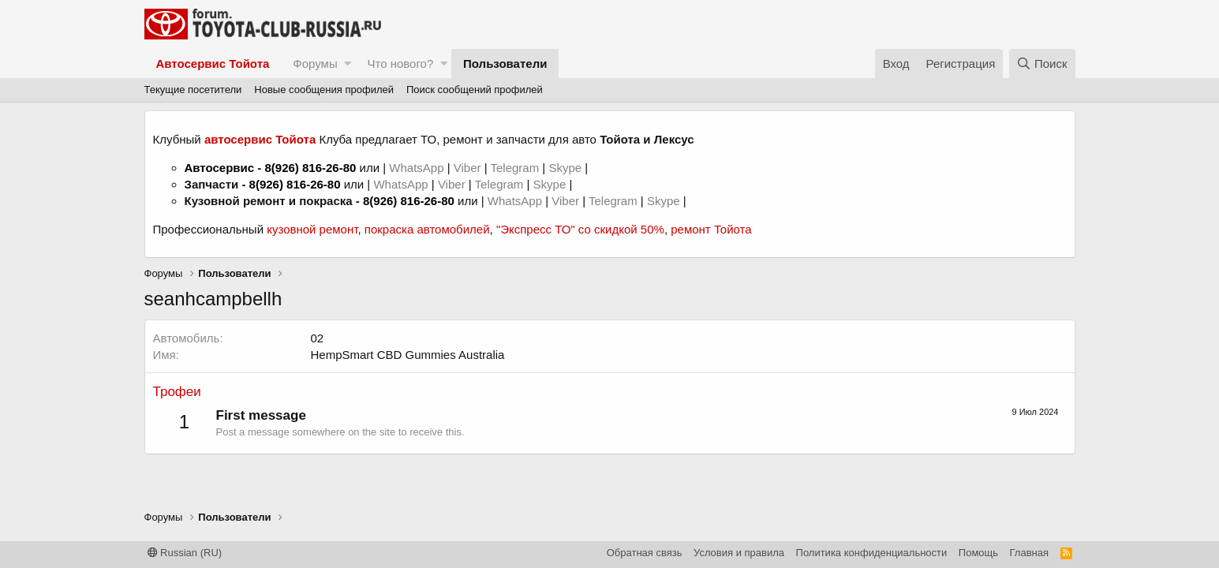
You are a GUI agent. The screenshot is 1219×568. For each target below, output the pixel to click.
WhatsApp (418, 167)
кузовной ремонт (312, 229)
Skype (566, 167)
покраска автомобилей (427, 229)
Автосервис (220, 167)
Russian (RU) (185, 553)
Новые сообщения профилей (324, 89)
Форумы (315, 63)
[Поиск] (1042, 63)
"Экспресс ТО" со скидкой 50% (580, 229)
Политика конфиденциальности (872, 553)
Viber (467, 167)
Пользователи (505, 63)
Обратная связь (644, 553)
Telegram (516, 167)
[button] (347, 63)
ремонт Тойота (711, 229)
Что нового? (400, 63)
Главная (1029, 553)
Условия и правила (739, 553)
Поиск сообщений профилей (474, 89)
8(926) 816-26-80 (310, 167)
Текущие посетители (193, 89)
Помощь (978, 553)
